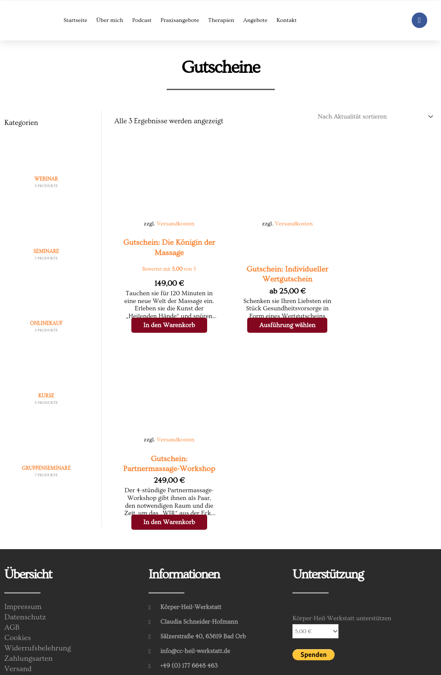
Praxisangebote (180, 20)
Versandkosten (171, 217)
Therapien (221, 20)
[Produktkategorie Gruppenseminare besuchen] (46, 457)
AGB (12, 591)
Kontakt (286, 20)
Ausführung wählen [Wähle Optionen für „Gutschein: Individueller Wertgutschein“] (277, 325)
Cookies (18, 601)
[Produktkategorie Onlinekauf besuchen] (46, 312)
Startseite (75, 20)
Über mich (109, 20)
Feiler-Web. (170, 665)
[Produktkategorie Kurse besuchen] (46, 385)
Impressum (23, 570)
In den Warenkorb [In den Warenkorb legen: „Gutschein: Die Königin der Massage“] (161, 325)
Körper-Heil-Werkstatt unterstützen (341, 581)
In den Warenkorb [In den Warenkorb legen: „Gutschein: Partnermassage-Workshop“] (380, 325)
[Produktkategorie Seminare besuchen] (46, 240)
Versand (18, 632)
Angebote (255, 20)
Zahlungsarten (29, 622)
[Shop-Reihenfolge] (371, 116)
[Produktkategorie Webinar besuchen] (46, 168)
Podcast (142, 20)
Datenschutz (25, 581)
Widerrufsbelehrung (38, 612)
